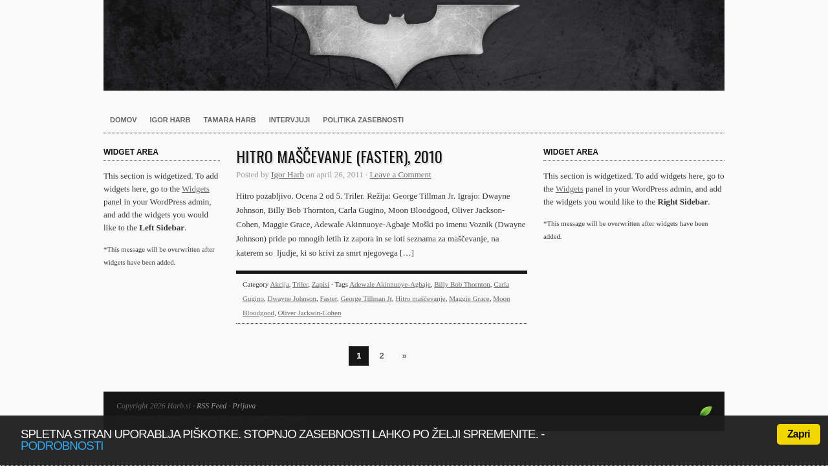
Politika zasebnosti (363, 120)
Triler (300, 284)
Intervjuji (289, 120)
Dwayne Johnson (292, 298)
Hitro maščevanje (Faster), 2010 (339, 156)
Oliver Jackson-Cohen (309, 312)
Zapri (798, 433)
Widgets (196, 189)
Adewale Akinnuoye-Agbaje (390, 284)
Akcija (279, 284)
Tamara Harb (230, 120)
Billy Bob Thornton (462, 284)
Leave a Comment (400, 174)
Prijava (244, 405)
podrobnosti (62, 445)
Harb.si (414, 45)
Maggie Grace (469, 298)
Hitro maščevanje (420, 298)
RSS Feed (211, 405)
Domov (123, 120)
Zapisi (321, 284)
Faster (328, 298)
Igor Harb (170, 120)
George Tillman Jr (365, 298)
